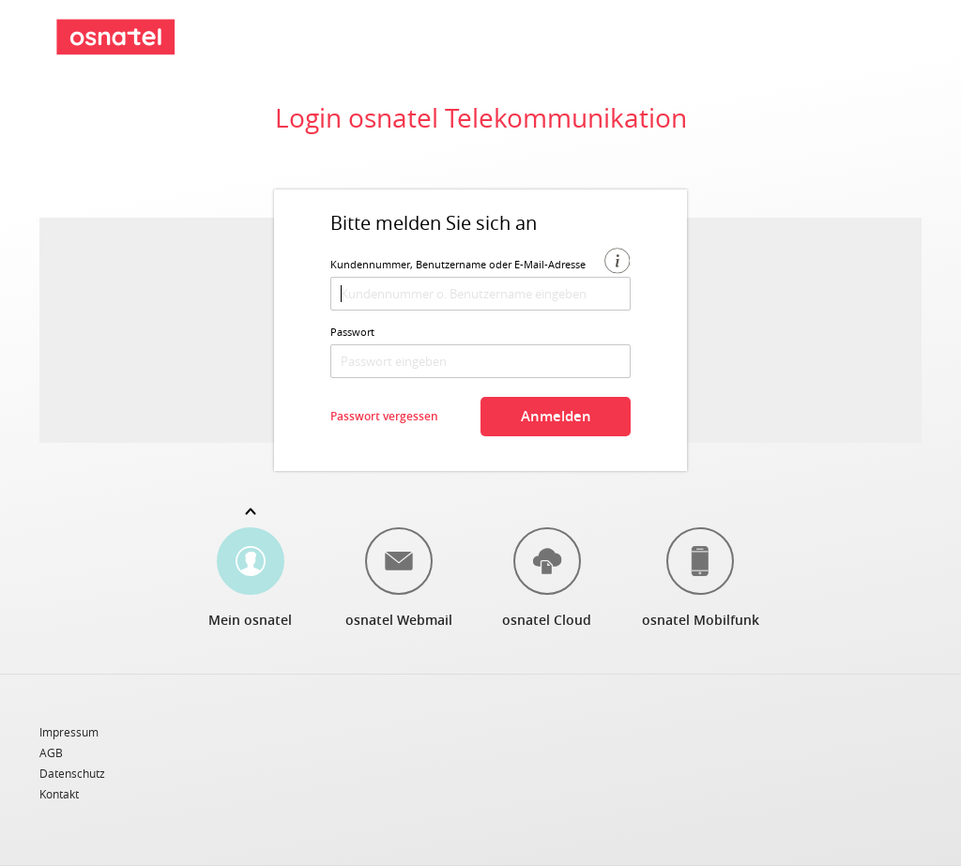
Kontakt (59, 793)
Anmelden (556, 416)
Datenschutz (72, 774)
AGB (51, 753)
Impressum (69, 732)
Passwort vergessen (384, 416)
